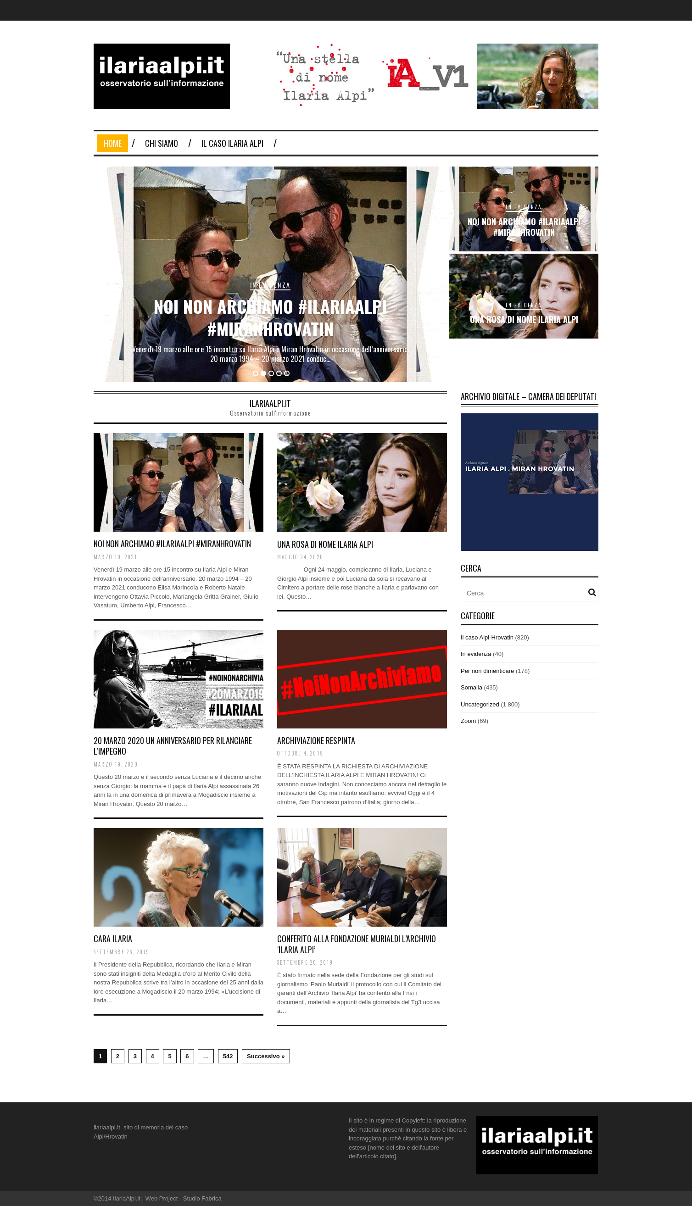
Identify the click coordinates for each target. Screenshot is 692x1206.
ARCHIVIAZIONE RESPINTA (316, 740)
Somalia (471, 687)
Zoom (468, 720)
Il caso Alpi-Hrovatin (487, 637)
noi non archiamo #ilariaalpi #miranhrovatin (270, 317)
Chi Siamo (161, 143)
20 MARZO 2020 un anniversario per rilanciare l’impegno (173, 745)
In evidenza (270, 284)
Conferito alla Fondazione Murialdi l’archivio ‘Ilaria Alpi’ (356, 944)
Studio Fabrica (202, 1198)
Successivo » (266, 1056)
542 (228, 1056)
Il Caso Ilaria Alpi (232, 143)
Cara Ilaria (113, 939)
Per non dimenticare (487, 670)
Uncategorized (480, 704)
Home (113, 143)
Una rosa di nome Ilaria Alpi (524, 319)
